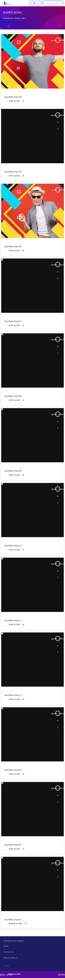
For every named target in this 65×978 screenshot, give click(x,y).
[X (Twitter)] (3, 966)
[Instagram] (5, 966)
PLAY (53, 3)
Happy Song (10, 93)
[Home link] (6, 3)
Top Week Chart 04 (12, 97)
